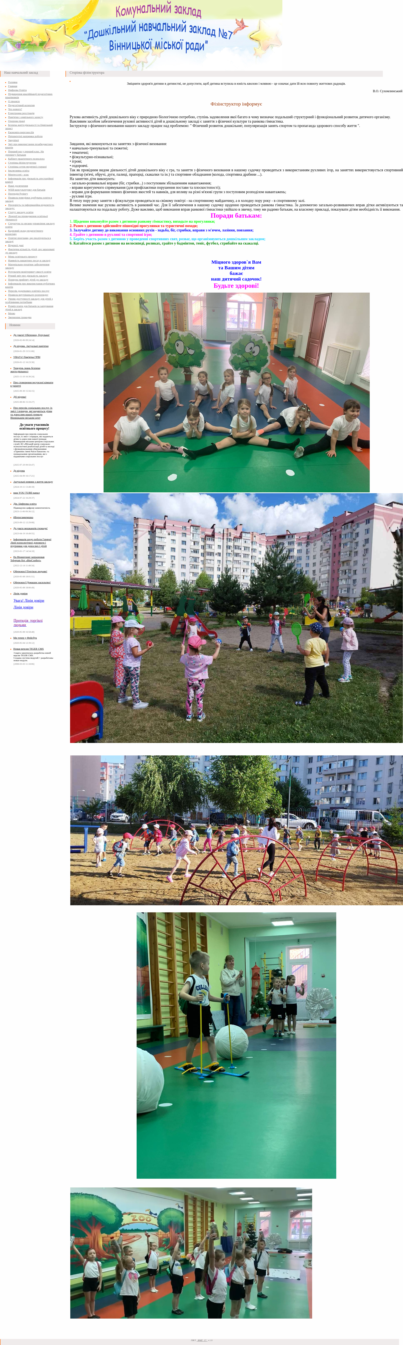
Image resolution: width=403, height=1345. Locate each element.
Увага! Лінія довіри (29, 601)
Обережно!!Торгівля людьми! (30, 571)
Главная (12, 86)
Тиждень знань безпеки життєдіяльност (25, 369)
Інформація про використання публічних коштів (30, 285)
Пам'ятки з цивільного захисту (25, 117)
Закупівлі (13, 140)
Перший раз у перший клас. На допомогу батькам (24, 153)
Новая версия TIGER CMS (28, 648)
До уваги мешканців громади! (30, 528)
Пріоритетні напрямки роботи (25, 136)
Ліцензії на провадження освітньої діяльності (26, 218)
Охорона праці (16, 121)
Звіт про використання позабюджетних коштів (29, 146)
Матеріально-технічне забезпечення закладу (27, 266)
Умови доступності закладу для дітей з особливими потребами (29, 300)
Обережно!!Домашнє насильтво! (32, 582)
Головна (12, 82)
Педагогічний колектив (21, 105)
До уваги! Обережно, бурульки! (31, 335)
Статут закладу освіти (20, 212)
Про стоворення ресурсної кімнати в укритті (31, 384)
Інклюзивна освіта (18, 170)
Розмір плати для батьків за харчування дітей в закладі (29, 307)
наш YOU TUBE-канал (26, 492)
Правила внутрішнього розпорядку (28, 294)
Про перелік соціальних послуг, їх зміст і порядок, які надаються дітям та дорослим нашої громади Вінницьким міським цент (31, 412)
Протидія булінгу (18, 193)
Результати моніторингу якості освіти (29, 271)
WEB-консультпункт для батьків (26, 189)
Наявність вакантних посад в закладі (29, 260)
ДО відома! (19, 396)
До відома (19, 470)
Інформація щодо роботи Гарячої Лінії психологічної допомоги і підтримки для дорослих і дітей (30, 543)
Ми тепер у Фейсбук (25, 637)
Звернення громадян (19, 317)
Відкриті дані (15, 245)
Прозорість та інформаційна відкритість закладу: (29, 206)
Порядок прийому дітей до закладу (28, 279)
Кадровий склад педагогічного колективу (24, 232)
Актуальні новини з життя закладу (33, 481)
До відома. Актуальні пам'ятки (30, 346)
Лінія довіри (20, 593)
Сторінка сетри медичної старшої (27, 166)
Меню (11, 313)
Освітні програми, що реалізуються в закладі (28, 239)
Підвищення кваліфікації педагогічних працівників (29, 95)
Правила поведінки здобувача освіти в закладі (28, 199)
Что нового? (15, 109)
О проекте (14, 101)
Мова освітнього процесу (22, 256)
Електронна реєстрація (21, 113)
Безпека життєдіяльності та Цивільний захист (29, 126)
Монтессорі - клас (18, 174)
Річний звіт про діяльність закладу (28, 275)
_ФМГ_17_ (202, 1340)
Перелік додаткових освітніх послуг (28, 290)
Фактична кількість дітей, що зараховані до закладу (29, 251)
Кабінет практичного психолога (26, 158)
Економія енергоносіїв (21, 132)
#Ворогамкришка (23, 517)
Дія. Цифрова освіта (25, 503)
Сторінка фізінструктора (22, 162)
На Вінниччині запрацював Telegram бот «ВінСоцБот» (27, 558)
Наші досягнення (18, 185)
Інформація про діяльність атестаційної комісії (29, 180)
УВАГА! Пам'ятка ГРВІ (26, 357)
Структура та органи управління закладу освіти (30, 225)
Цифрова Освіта (17, 90)
